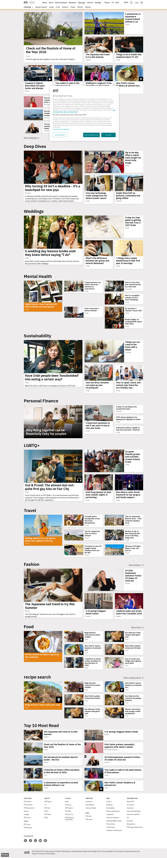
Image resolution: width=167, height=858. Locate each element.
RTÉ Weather (90, 806)
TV (45, 806)
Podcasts (68, 806)
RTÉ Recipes (28, 829)
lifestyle (27, 7)
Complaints (110, 816)
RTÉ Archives (28, 806)
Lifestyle (81, 2)
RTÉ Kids (88, 817)
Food (58, 7)
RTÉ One (47, 809)
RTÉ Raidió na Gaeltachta (69, 820)
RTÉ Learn (27, 819)
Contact (109, 803)
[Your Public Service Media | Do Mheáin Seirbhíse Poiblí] (27, 854)
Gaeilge (98, 2)
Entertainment (61, 2)
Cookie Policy (110, 828)
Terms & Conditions (112, 819)
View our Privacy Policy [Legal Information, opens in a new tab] (71, 112)
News (45, 2)
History (26, 812)
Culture (90, 2)
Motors (80, 7)
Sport (51, 2)
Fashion (65, 7)
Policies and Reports (113, 812)
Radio (117, 2)
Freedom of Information (114, 832)
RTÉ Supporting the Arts (135, 828)
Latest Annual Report (134, 812)
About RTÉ (130, 803)
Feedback (109, 806)
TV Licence (130, 806)
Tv (113, 2)
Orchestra (89, 803)
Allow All (108, 135)
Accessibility (110, 809)
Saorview (130, 822)
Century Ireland (91, 809)
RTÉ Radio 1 (69, 809)
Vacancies (130, 809)
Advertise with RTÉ (133, 816)
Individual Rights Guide (113, 822)
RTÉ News (47, 816)
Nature (88, 7)
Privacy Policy (110, 825)
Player (107, 2)
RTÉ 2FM (68, 812)
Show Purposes (60, 135)
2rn (128, 819)
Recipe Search (41, 7)
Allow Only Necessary (91, 135)
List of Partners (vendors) (61, 129)
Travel (72, 7)
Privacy (5, 856)
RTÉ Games (28, 803)
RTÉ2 (46, 812)
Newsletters (131, 825)
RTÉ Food (27, 826)
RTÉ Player (48, 803)
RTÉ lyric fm (69, 816)
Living (51, 7)
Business (72, 2)
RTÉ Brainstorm (29, 809)
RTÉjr (46, 819)
